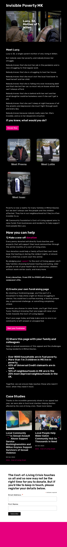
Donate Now (12, 128)
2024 (8, 460)
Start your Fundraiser (16, 328)
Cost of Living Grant (18, 460)
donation (31, 237)
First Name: (13, 504)
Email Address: (15, 495)
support (25, 261)
